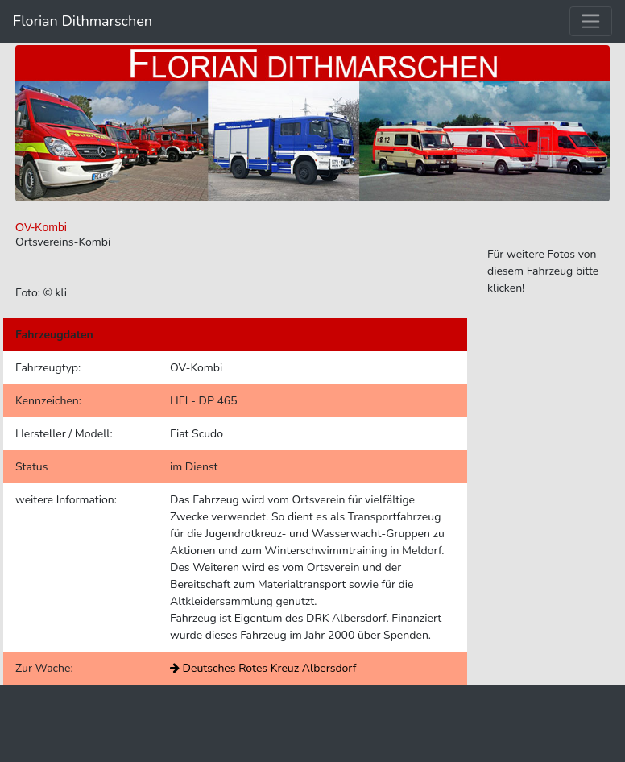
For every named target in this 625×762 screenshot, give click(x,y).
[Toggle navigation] (590, 21)
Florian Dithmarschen (82, 21)
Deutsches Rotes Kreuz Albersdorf (263, 668)
